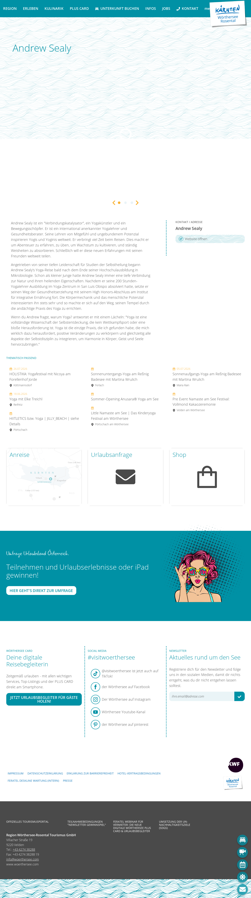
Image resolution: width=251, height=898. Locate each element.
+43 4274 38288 (24, 849)
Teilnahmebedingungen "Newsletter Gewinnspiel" (86, 823)
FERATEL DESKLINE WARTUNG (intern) (33, 780)
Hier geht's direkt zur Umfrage (41, 590)
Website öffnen (193, 238)
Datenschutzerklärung (45, 773)
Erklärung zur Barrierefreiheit (90, 773)
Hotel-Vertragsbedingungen (139, 773)
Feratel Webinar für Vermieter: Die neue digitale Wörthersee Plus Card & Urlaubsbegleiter (132, 826)
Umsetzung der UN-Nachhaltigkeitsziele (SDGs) (174, 825)
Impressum (16, 773)
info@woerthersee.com (22, 859)
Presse (68, 780)
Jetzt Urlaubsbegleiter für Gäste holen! (44, 699)
